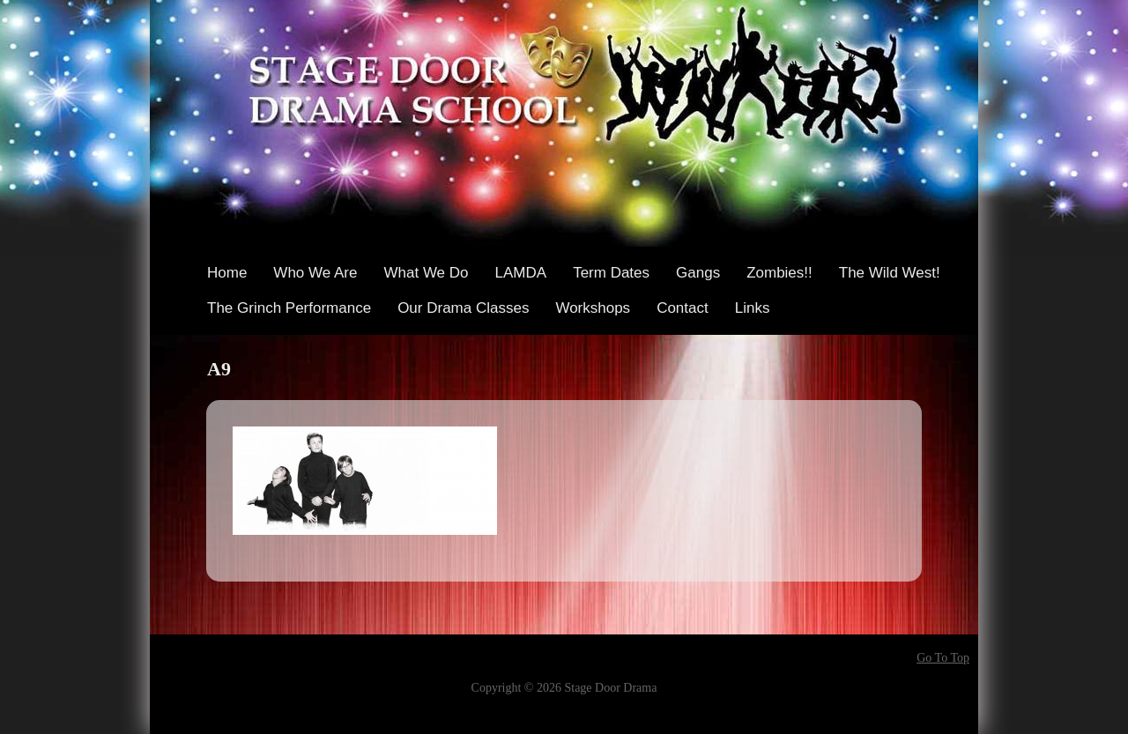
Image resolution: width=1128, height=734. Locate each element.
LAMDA (521, 272)
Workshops (592, 308)
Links (752, 308)
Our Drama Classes (463, 308)
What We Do (425, 272)
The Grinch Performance (289, 308)
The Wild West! (889, 272)
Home (227, 272)
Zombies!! (779, 272)
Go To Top (942, 658)
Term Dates (611, 272)
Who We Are (315, 272)
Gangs (698, 272)
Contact (683, 308)
